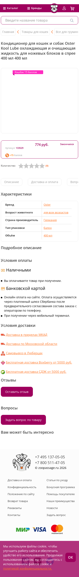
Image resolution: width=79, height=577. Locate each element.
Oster (47, 204)
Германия (50, 220)
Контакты (14, 515)
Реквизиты (15, 508)
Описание (11, 182)
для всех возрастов (56, 212)
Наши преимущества (61, 501)
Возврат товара (18, 501)
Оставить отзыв (16, 392)
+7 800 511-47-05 (50, 462)
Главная (8, 32)
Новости (52, 508)
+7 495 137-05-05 (50, 456)
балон (48, 228)
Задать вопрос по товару (23, 420)
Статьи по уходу (57, 480)
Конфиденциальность (22, 487)
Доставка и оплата (44, 182)
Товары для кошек (35, 32)
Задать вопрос (56, 515)
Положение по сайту (21, 494)
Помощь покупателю (61, 494)
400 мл (48, 235)
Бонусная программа (61, 487)
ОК (70, 557)
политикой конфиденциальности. (27, 568)
